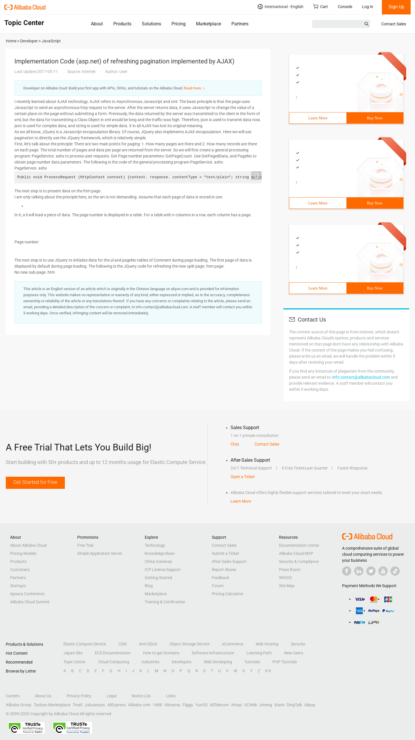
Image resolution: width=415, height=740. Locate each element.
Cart (320, 6)
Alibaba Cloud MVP (296, 553)
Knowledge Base (159, 553)
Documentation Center (299, 545)
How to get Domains (161, 653)
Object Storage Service (189, 644)
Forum (218, 585)
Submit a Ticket (225, 553)
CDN (122, 644)
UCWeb (250, 705)
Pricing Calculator (228, 593)
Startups (18, 585)
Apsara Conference (27, 593)
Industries (150, 662)
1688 (157, 705)
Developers (181, 662)
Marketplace (208, 24)
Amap (236, 705)
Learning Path (259, 653)
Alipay (309, 705)
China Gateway (158, 561)
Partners (239, 24)
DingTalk (294, 705)
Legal (111, 696)
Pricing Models (23, 553)
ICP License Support (163, 569)
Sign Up (396, 7)
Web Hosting (267, 644)
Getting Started (158, 577)
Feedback (220, 577)
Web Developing (218, 662)
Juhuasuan (94, 705)
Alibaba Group (18, 705)
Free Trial (85, 545)
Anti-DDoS (148, 644)
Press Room (290, 569)
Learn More (317, 118)
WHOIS (285, 577)
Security (298, 644)
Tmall (77, 705)
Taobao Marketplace (52, 705)
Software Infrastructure (213, 653)
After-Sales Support (229, 561)
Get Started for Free (35, 482)
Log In (367, 6)
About (97, 24)
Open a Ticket (243, 476)
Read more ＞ (195, 88)
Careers (13, 696)
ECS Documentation (113, 653)
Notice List (141, 696)
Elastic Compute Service (84, 644)
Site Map (287, 585)
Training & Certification (165, 602)
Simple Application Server (99, 553)
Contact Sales (393, 24)
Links (171, 696)
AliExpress (116, 705)
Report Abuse (224, 569)
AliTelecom (219, 705)
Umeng (265, 705)
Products (122, 24)
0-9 (268, 670)
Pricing (178, 24)
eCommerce (232, 644)
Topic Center (74, 662)
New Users (293, 653)
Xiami (279, 705)
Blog (149, 585)
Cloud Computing (113, 662)
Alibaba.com (139, 705)
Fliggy (187, 705)
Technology (155, 545)
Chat (235, 444)
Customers (20, 569)
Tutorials (252, 662)
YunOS (201, 705)
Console (345, 6)
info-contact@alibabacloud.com (361, 377)
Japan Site (72, 653)
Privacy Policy (79, 696)
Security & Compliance (299, 561)
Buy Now (374, 118)
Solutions (151, 24)
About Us (43, 696)
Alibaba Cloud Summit (30, 602)
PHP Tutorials (284, 662)
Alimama (172, 705)
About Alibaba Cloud (28, 545)
